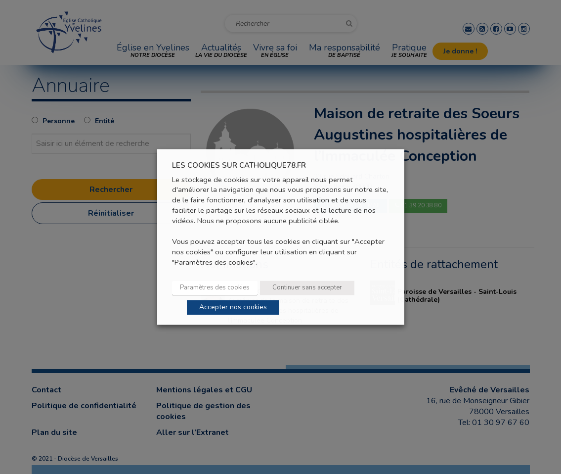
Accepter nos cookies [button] (233, 307)
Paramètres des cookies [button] (215, 288)
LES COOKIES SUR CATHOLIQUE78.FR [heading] (239, 165)
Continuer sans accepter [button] (307, 288)
